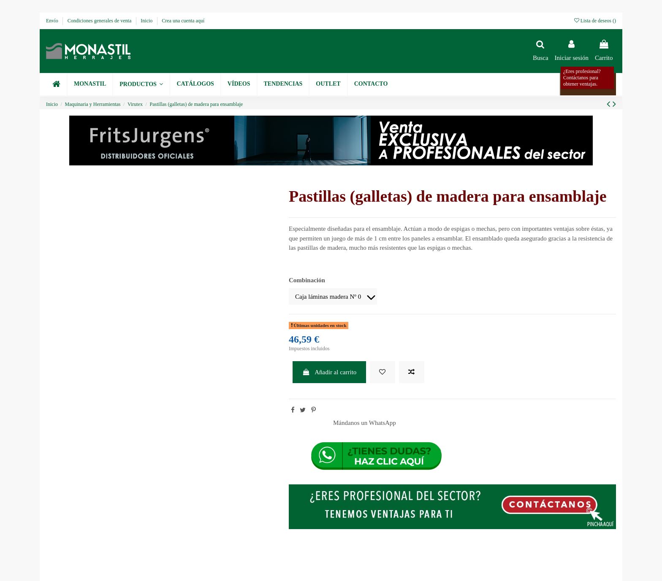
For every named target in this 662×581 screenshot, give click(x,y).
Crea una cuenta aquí (183, 21)
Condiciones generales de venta (100, 21)
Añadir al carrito (329, 372)
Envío (53, 21)
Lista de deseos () (595, 21)
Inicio (147, 21)
